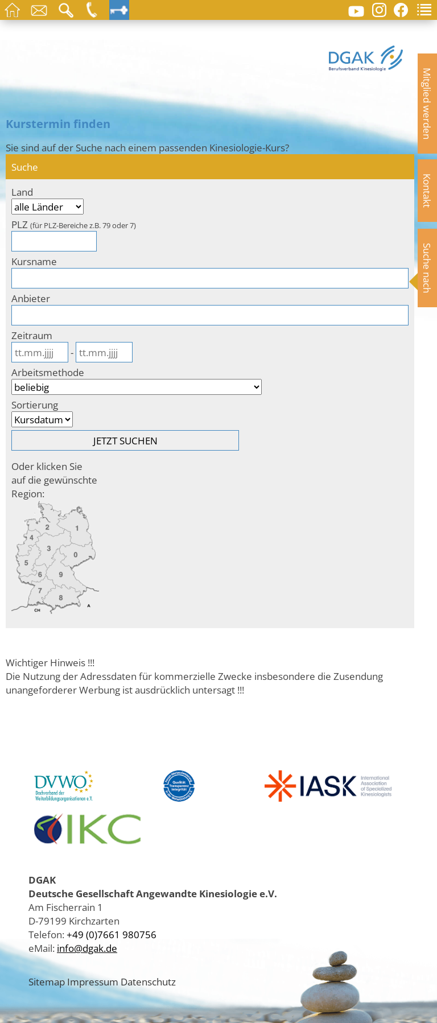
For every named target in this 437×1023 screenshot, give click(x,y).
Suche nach (427, 268)
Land (22, 192)
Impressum (92, 981)
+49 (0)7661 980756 (111, 934)
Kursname (34, 261)
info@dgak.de (87, 948)
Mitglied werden (427, 103)
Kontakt (427, 191)
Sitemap (46, 981)
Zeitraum (31, 335)
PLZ (73, 224)
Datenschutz (148, 981)
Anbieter (30, 298)
